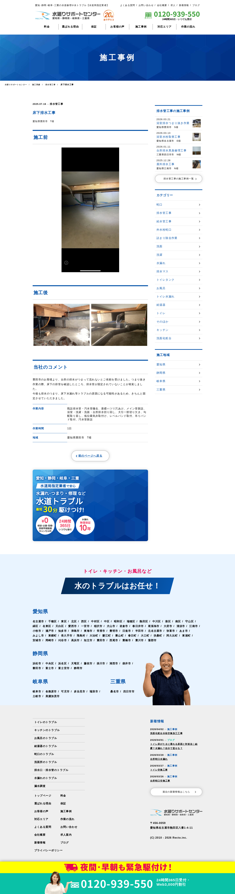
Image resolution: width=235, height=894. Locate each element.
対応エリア (164, 26)
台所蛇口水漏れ (159, 761)
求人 (173, 5)
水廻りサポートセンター (17, 84)
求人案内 (66, 836)
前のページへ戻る (82, 456)
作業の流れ (188, 26)
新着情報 (184, 5)
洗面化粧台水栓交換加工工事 (166, 735)
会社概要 (162, 5)
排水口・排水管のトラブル (51, 771)
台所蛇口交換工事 (160, 782)
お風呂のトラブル (45, 740)
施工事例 (141, 26)
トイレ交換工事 (159, 771)
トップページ (42, 797)
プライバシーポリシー (48, 852)
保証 (94, 26)
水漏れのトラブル (45, 779)
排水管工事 (56, 104)
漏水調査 (40, 787)
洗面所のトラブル (45, 763)
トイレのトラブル (45, 724)
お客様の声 (117, 26)
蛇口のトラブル (44, 755)
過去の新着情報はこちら (180, 793)
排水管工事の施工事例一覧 (180, 178)
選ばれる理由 (70, 26)
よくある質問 (127, 5)
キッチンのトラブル (47, 732)
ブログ (196, 5)
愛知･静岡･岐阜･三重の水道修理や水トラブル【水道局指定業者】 (72, 5)
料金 (47, 26)
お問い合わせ (146, 5)
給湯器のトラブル (45, 747)
